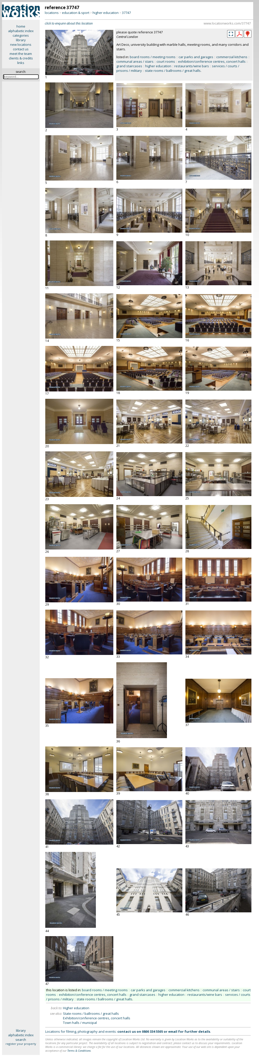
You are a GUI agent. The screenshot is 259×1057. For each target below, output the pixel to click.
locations (52, 12)
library (21, 40)
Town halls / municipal (80, 1022)
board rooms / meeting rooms (153, 57)
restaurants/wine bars (191, 66)
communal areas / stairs (135, 61)
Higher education (76, 1008)
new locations (20, 44)
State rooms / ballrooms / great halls (91, 1013)
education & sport (75, 12)
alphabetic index (21, 31)
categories (21, 35)
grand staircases (129, 66)
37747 (126, 12)
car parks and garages (196, 57)
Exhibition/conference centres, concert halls (96, 1018)
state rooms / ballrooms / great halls (173, 70)
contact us (21, 49)
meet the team (21, 53)
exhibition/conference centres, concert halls (212, 61)
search (20, 1039)
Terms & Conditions (79, 1050)
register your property (21, 1044)
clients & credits (21, 58)
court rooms (166, 61)
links (20, 62)
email (172, 1031)
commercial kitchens (231, 57)
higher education (106, 12)
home (20, 26)
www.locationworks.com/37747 (227, 23)
